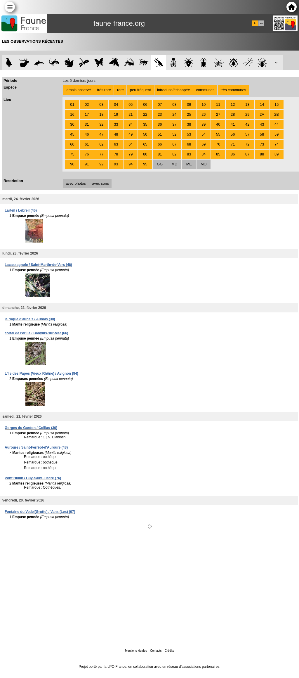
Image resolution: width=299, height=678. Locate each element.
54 (203, 134)
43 (262, 124)
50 (145, 134)
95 (145, 164)
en (261, 23)
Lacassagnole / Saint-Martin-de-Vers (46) (38, 265)
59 (276, 134)
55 (218, 134)
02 (87, 104)
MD (174, 164)
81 (160, 154)
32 (101, 124)
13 (247, 104)
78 (116, 154)
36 (160, 124)
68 (189, 144)
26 (203, 114)
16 (72, 114)
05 (130, 104)
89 (276, 154)
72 (247, 144)
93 (116, 164)
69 (203, 144)
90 (72, 164)
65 (145, 144)
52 (174, 134)
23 (160, 114)
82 (174, 154)
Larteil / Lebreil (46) (21, 210)
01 (72, 104)
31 (87, 124)
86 (233, 154)
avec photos (76, 183)
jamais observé (78, 90)
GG (160, 164)
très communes (233, 90)
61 (87, 144)
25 (189, 114)
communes (205, 90)
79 (130, 154)
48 (116, 134)
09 (189, 104)
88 (262, 154)
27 (218, 114)
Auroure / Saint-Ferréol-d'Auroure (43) (36, 447)
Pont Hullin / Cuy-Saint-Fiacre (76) (33, 478)
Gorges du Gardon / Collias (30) (31, 428)
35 (145, 124)
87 (247, 154)
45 (72, 134)
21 (130, 114)
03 (101, 104)
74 (276, 144)
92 (101, 164)
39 (203, 124)
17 (87, 114)
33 (116, 124)
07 (160, 104)
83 (189, 154)
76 (87, 154)
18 (101, 114)
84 (203, 154)
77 (101, 154)
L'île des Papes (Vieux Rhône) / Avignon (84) (41, 373)
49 (130, 134)
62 (101, 144)
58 (262, 134)
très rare (104, 90)
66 (160, 144)
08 (174, 104)
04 (116, 104)
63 (116, 144)
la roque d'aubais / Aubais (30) (30, 319)
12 (233, 104)
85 (218, 154)
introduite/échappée (173, 90)
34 (130, 124)
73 (262, 144)
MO (204, 164)
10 (203, 104)
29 (247, 114)
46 (87, 134)
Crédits (169, 650)
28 (233, 114)
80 (145, 154)
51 (160, 134)
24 (174, 114)
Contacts (155, 650)
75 (72, 154)
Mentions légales (136, 650)
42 (247, 124)
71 (233, 144)
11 (218, 104)
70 (218, 144)
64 (130, 144)
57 (247, 134)
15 (276, 104)
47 (101, 134)
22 (145, 114)
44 (276, 124)
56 (233, 134)
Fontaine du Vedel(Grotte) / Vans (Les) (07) (40, 512)
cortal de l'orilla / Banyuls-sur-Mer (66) (36, 333)
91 (87, 164)
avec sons (100, 183)
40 (218, 124)
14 (262, 104)
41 (233, 124)
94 (130, 164)
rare (120, 90)
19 (116, 114)
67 (174, 144)
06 (145, 104)
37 (174, 124)
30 (72, 124)
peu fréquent (140, 90)
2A (262, 114)
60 (72, 144)
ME (189, 164)
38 (189, 124)
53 (189, 134)
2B (276, 114)
